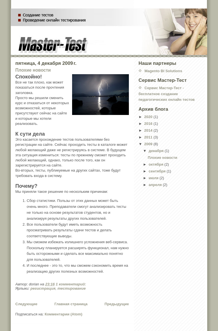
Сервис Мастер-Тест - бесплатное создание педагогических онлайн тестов (167, 94)
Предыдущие (116, 304)
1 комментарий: (71, 284)
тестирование (72, 288)
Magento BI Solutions (163, 71)
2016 (149, 123)
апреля (156, 185)
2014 (149, 130)
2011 (149, 137)
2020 (149, 117)
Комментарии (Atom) (63, 314)
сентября (158, 171)
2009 (149, 144)
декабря (157, 151)
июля (154, 178)
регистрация (42, 288)
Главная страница (70, 304)
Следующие (26, 304)
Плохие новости (33, 70)
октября (156, 164)
